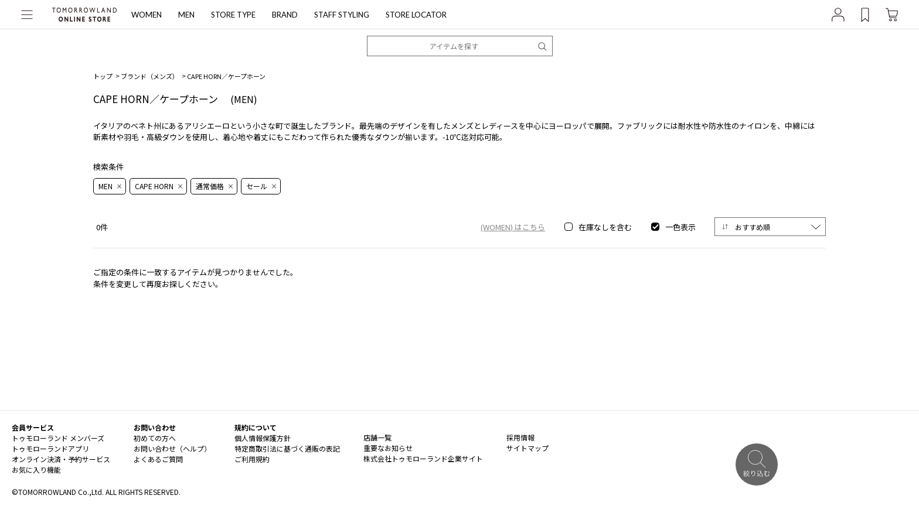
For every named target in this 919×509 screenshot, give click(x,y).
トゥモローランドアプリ (50, 448)
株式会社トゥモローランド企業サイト (423, 458)
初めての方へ (155, 438)
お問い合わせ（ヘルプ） (172, 448)
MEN (186, 14)
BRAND (285, 14)
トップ (103, 76)
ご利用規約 (252, 459)
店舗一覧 (377, 437)
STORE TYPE (233, 14)
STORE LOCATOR (416, 14)
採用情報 (520, 437)
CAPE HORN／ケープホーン (226, 76)
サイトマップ (527, 448)
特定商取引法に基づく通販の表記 (287, 448)
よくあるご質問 (158, 459)
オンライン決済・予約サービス (61, 459)
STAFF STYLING (341, 14)
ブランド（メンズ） (150, 76)
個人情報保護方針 (262, 438)
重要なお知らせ (388, 448)
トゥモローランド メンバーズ (58, 438)
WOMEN (146, 14)
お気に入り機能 (36, 469)
